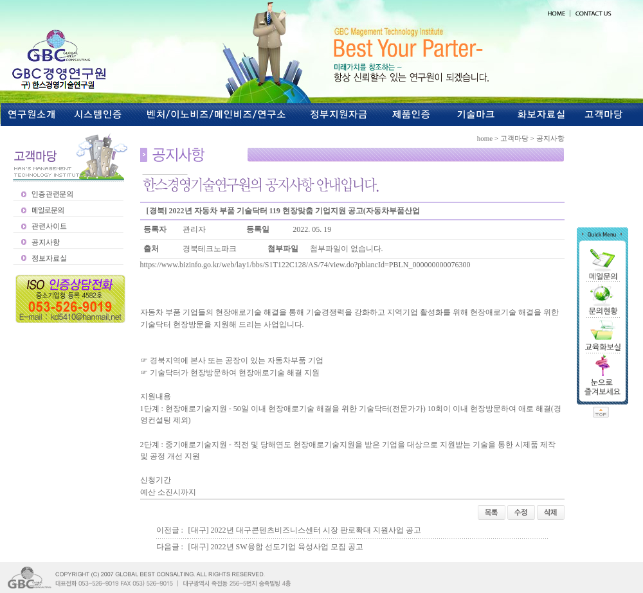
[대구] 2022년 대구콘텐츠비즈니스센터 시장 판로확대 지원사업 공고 (304, 530)
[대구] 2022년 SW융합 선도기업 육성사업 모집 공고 (275, 546)
